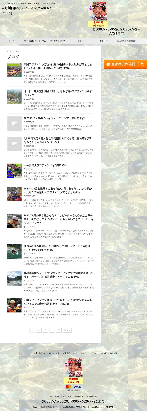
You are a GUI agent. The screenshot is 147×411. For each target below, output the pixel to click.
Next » (67, 330)
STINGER (109, 407)
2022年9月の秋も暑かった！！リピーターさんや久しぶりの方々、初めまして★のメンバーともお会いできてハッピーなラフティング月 (58, 219)
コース (11, 41)
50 (59, 330)
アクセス (103, 41)
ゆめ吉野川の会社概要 (126, 41)
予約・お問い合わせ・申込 (34, 41)
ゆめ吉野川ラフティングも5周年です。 (46, 165)
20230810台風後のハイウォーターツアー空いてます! (54, 118)
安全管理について (57, 41)
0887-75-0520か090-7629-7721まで (117, 31)
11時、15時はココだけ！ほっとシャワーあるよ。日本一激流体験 (73, 397)
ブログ (80, 41)
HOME (10, 51)
